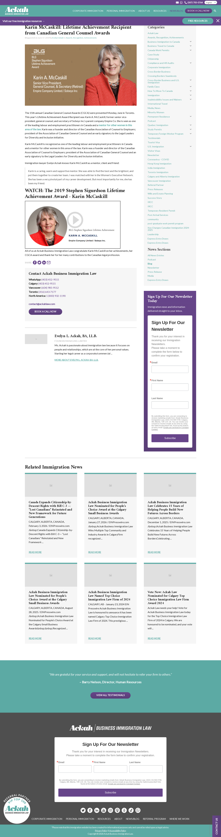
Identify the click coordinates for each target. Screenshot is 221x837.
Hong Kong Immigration (159, 163)
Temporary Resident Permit (161, 210)
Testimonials (154, 138)
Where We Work (179, 819)
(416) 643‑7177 (47, 291)
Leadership (153, 234)
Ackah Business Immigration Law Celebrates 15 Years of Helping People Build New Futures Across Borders (167, 508)
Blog (150, 263)
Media (151, 275)
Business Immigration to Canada (164, 41)
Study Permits (155, 129)
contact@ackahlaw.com (42, 303)
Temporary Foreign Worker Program (165, 133)
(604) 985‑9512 (50, 287)
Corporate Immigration (88, 10)
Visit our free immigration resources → (24, 21)
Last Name (157, 398)
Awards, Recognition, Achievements (81, 38)
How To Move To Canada (160, 91)
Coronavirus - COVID (158, 159)
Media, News (154, 108)
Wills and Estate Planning (160, 193)
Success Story (155, 198)
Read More (35, 552)
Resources (159, 10)
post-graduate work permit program (165, 223)
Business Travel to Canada (161, 46)
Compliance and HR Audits (161, 63)
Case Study (153, 54)
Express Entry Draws (158, 238)
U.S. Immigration (156, 146)
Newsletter (153, 155)
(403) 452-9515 (50, 279)
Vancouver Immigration (159, 180)
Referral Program (154, 819)
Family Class (154, 86)
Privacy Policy (101, 830)
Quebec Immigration (158, 125)
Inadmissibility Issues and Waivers (165, 99)
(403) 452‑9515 (47, 283)
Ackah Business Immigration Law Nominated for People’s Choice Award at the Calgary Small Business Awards (107, 508)
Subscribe (170, 438)
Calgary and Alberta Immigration (164, 176)
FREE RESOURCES (197, 20)
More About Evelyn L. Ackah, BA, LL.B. (76, 360)
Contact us (216, 826)
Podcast (152, 121)
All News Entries (156, 255)
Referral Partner (156, 185)
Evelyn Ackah (58, 38)
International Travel (157, 103)
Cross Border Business (159, 71)
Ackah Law (153, 33)
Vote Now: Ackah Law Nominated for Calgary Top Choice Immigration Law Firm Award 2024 (168, 598)
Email (154, 362)
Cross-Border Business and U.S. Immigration (163, 81)
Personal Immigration (121, 10)
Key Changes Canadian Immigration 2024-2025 (169, 228)
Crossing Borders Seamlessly (162, 76)
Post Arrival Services (158, 215)
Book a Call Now (198, 10)
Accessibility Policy (117, 830)
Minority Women (156, 112)
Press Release (155, 271)
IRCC (150, 202)
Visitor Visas (154, 150)
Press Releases (155, 189)
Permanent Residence (159, 116)
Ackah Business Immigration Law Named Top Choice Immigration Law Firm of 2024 (109, 596)
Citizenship (153, 58)
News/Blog (176, 10)
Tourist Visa (154, 142)
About (118, 819)
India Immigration (156, 168)
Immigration (154, 95)
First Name (157, 380)
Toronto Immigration (158, 172)
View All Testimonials (110, 695)
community (153, 219)
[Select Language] (210, 2)
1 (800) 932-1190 (56, 295)
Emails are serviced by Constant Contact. (124, 784)
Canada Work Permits (158, 50)
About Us (144, 10)
